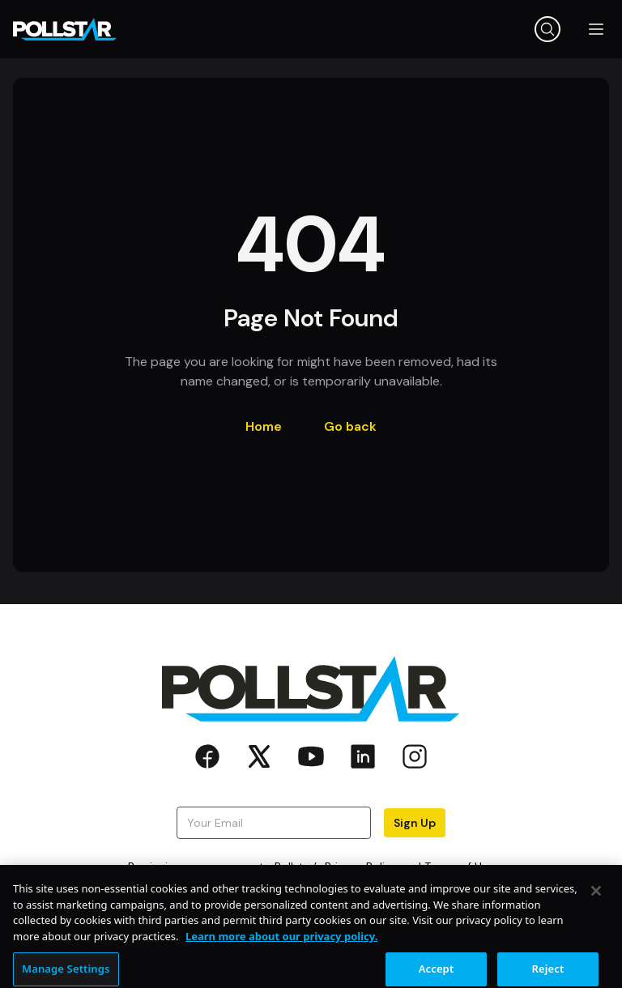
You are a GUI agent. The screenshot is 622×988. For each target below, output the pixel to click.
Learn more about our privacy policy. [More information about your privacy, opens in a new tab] (281, 947)
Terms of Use (459, 866)
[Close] (596, 902)
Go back (350, 426)
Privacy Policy (361, 866)
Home (263, 426)
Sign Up (415, 823)
